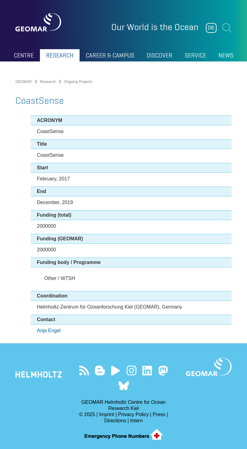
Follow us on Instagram (131, 370)
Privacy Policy (133, 414)
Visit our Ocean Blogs (99, 370)
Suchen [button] (227, 28)
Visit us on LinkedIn (147, 370)
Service (195, 55)
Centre (24, 55)
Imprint (106, 414)
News (225, 55)
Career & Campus (110, 55)
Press (159, 414)
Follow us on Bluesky (123, 385)
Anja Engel (49, 330)
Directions (115, 420)
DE (211, 27)
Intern (136, 420)
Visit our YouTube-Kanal (115, 370)
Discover (159, 55)
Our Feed (84, 370)
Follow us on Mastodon (163, 370)
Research (59, 55)
